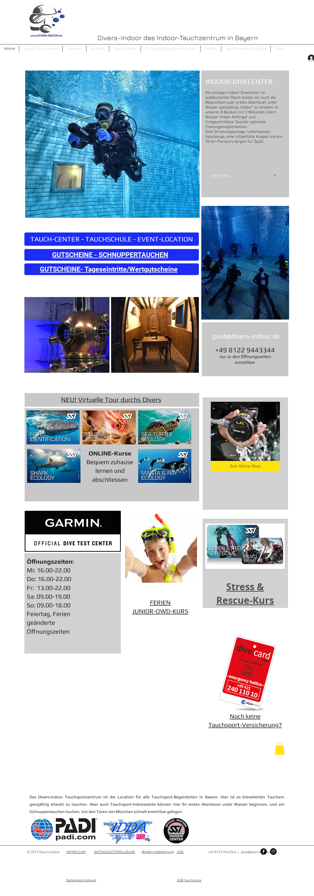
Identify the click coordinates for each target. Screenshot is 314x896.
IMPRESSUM (76, 852)
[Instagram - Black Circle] (273, 851)
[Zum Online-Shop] (245, 466)
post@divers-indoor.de (246, 336)
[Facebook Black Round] (263, 851)
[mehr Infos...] (234, 176)
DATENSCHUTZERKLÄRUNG (114, 852)
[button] (74, 49)
